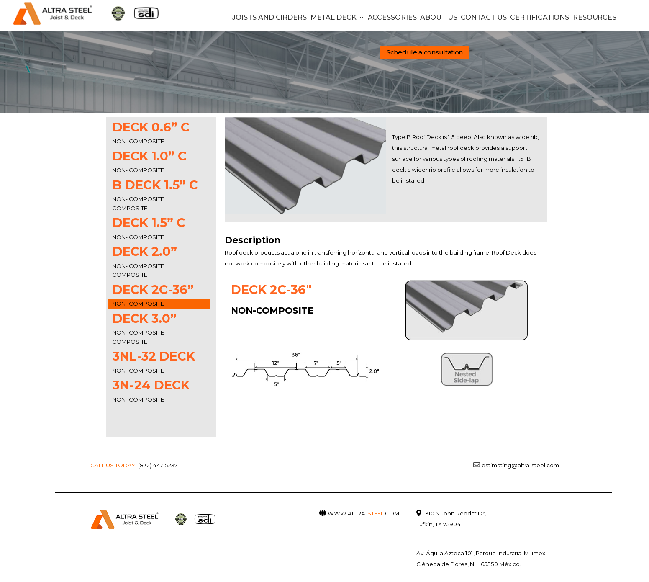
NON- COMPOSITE (138, 141)
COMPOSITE (129, 208)
